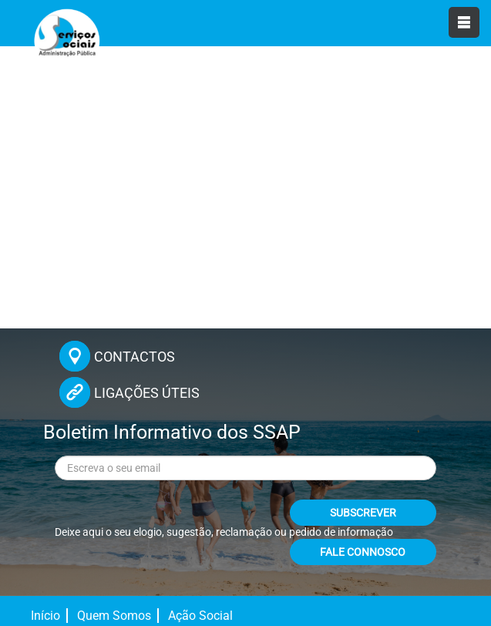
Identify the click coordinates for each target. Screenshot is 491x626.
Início (45, 615)
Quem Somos (114, 615)
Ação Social (200, 615)
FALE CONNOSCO (362, 552)
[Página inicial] (65, 38)
